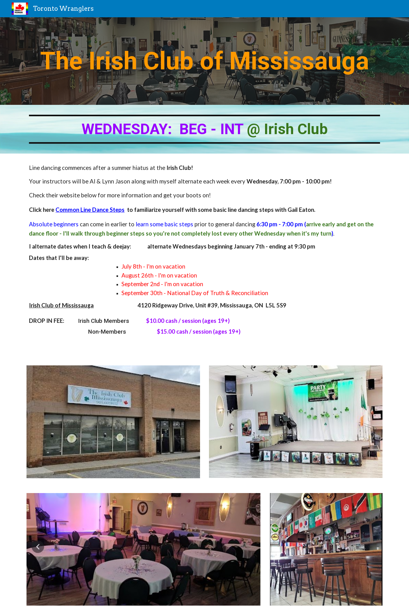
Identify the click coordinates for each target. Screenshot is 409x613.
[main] (204, 61)
